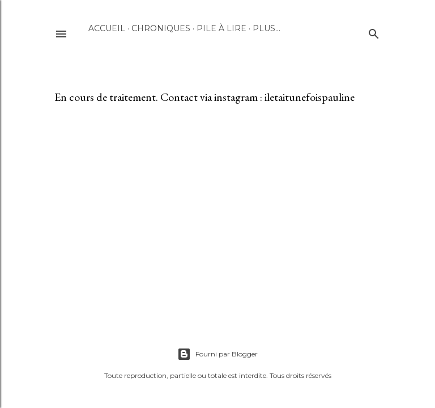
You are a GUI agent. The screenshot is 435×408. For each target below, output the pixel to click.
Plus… (266, 28)
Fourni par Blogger (217, 354)
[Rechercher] (374, 31)
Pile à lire (221, 28)
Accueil (106, 28)
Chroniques (160, 28)
